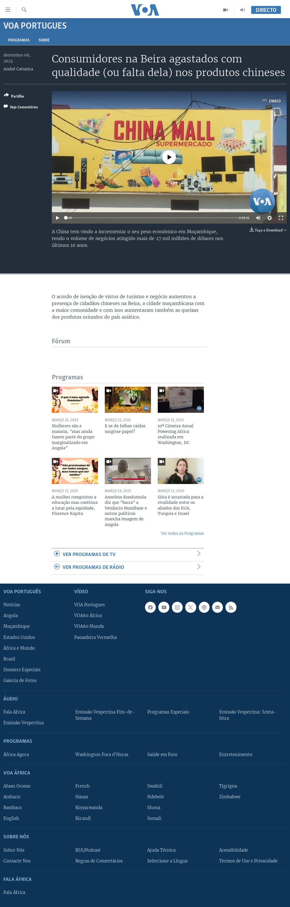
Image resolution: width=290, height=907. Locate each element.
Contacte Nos (17, 860)
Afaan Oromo (17, 785)
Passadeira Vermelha (95, 637)
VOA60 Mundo (89, 626)
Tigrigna (228, 785)
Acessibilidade (233, 850)
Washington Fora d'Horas (101, 754)
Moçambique (16, 626)
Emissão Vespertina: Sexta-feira (247, 715)
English (11, 818)
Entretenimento (235, 754)
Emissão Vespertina (23, 722)
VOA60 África (88, 615)
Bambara (12, 807)
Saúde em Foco (162, 754)
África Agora (16, 754)
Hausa (81, 796)
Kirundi (83, 818)
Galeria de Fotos (20, 680)
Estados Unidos (19, 637)
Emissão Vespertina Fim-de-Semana (105, 715)
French (82, 785)
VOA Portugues (89, 604)
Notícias (11, 604)
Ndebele (155, 796)
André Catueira (18, 68)
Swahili (155, 785)
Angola (10, 615)
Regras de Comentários (99, 860)
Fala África (14, 712)
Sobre (44, 40)
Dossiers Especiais (21, 669)
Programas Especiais (168, 712)
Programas (18, 40)
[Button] (14, 97)
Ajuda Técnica (161, 850)
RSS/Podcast (88, 850)
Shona (153, 807)
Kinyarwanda (88, 807)
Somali (154, 818)
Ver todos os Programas (182, 533)
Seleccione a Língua (167, 860)
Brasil (9, 658)
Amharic (12, 796)
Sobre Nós (13, 850)
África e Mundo (19, 648)
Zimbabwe (229, 796)
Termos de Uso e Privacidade (248, 860)
